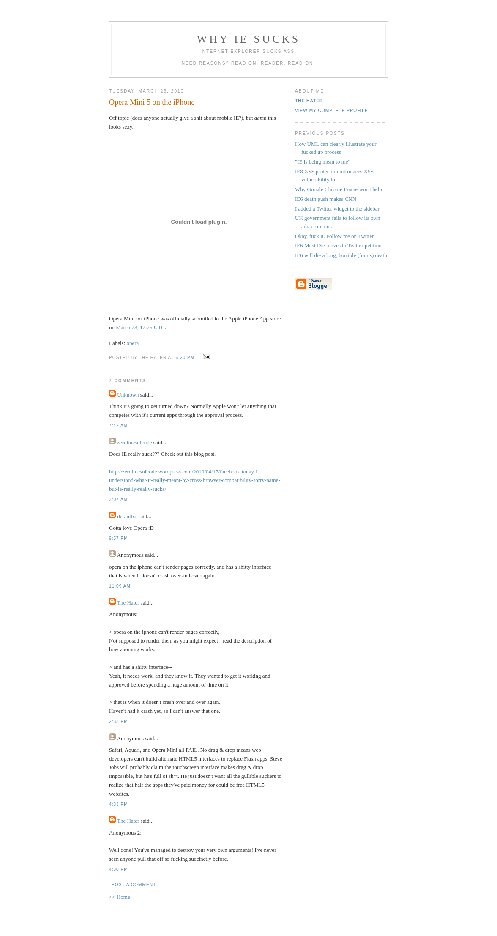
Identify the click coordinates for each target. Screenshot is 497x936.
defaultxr (127, 516)
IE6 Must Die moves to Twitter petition (338, 245)
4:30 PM (118, 869)
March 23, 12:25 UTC (140, 327)
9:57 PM (118, 538)
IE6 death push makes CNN (325, 199)
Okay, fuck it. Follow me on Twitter (334, 236)
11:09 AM (120, 586)
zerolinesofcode (134, 442)
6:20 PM (184, 357)
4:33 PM (118, 804)
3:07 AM (118, 499)
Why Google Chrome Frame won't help (338, 189)
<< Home (119, 897)
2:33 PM (118, 721)
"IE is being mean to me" (322, 162)
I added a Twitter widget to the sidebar (337, 208)
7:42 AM (118, 425)
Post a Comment (134, 884)
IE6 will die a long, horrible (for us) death (341, 255)
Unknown (128, 394)
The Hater (128, 602)
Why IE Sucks (248, 39)
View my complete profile (331, 110)
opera (133, 343)
